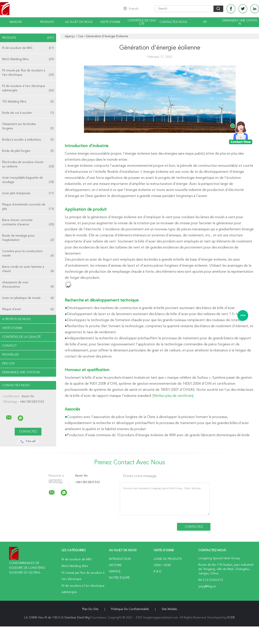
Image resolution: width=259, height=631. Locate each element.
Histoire (115, 565)
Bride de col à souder (28, 113)
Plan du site (90, 609)
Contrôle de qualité (142, 22)
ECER (231, 617)
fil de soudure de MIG (28, 48)
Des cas (8, 363)
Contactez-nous (173, 22)
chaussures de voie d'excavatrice (28, 285)
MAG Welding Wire (28, 59)
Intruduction (120, 559)
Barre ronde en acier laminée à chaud (28, 269)
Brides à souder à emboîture (28, 140)
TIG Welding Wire (28, 101)
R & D (157, 571)
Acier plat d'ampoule (28, 193)
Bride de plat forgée (28, 151)
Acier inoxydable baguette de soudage (28, 180)
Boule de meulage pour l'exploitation (28, 238)
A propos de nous (16, 319)
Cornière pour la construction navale (28, 254)
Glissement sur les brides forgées (28, 127)
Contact (9, 345)
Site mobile (169, 609)
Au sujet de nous (79, 22)
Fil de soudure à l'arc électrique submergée (28, 89)
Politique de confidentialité (130, 609)
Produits (47, 22)
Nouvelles (10, 354)
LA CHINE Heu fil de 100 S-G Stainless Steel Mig (57, 617)
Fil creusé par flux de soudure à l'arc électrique (28, 73)
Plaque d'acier (28, 309)
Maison (16, 22)
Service (115, 571)
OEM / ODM (162, 565)
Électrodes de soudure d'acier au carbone (28, 165)
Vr (205, 22)
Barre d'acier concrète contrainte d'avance (28, 223)
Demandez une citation (239, 22)
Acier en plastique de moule (28, 298)
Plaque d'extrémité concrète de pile (28, 207)
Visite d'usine (110, 22)
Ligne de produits (168, 559)
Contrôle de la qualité (21, 336)
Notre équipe (119, 577)
